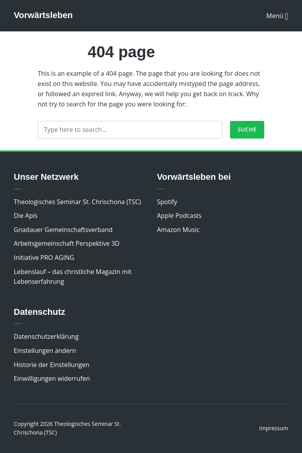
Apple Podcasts (179, 215)
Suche (247, 129)
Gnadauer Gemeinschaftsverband (63, 229)
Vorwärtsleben (43, 15)
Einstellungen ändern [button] (45, 350)
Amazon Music (178, 229)
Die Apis (25, 215)
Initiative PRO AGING (44, 257)
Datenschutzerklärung (46, 336)
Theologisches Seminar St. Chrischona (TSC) (77, 201)
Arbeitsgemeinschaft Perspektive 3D (67, 243)
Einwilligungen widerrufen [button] (52, 378)
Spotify (167, 201)
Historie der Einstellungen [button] (51, 364)
